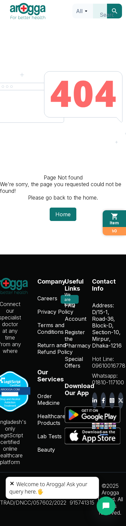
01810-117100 (108, 382)
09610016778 (108, 365)
